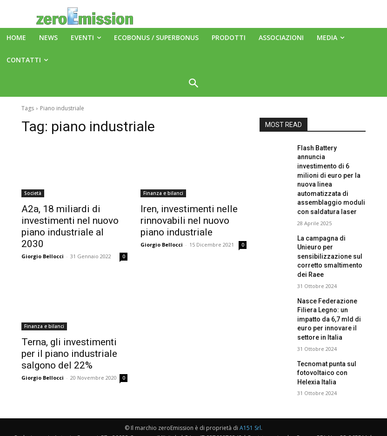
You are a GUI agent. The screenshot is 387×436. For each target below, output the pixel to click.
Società (32, 193)
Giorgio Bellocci (42, 240)
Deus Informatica (250, 427)
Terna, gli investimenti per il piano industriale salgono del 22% (71, 336)
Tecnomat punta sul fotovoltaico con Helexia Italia (328, 316)
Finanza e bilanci (163, 193)
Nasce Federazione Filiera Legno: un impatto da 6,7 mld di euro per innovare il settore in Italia (330, 272)
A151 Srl (250, 408)
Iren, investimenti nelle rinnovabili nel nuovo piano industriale (186, 219)
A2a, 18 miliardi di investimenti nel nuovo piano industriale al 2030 (70, 219)
